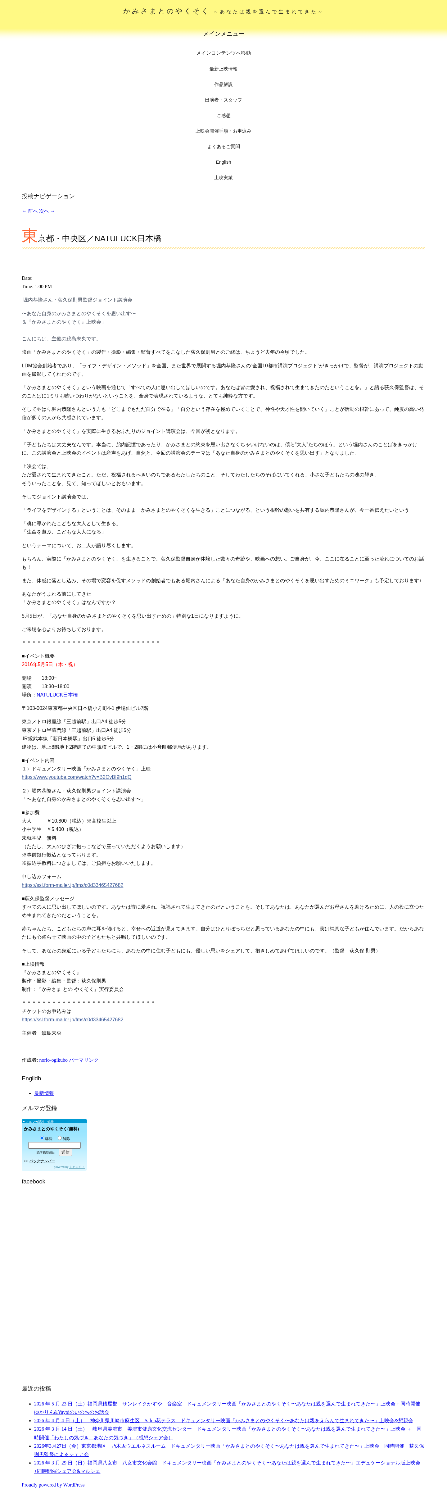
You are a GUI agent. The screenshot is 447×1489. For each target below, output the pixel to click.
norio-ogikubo (53, 1060)
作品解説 (223, 84)
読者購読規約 (46, 1152)
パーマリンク (84, 1060)
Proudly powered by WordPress (53, 1484)
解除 (64, 1139)
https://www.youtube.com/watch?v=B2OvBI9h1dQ (77, 777)
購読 (46, 1139)
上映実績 (223, 177)
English (223, 162)
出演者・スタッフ (223, 99)
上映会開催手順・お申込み (223, 131)
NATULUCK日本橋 (57, 694)
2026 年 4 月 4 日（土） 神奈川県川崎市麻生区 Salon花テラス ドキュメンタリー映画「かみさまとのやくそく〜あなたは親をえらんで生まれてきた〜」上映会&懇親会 (223, 1420)
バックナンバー (42, 1161)
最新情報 (44, 1093)
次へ (47, 211)
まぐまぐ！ (77, 1167)
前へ (30, 211)
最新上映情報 (223, 68)
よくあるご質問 (223, 146)
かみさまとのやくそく (223, 11)
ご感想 (224, 115)
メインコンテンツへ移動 (223, 53)
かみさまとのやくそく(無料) (51, 1129)
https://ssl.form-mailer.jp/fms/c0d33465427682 (72, 885)
